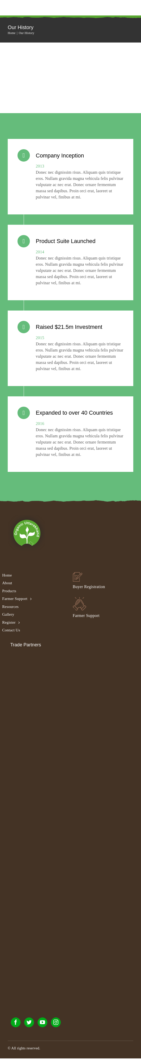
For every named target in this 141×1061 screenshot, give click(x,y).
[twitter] (29, 1025)
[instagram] (56, 1025)
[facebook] (16, 1025)
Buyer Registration (89, 589)
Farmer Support (86, 618)
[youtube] (42, 1025)
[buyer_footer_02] (77, 576)
